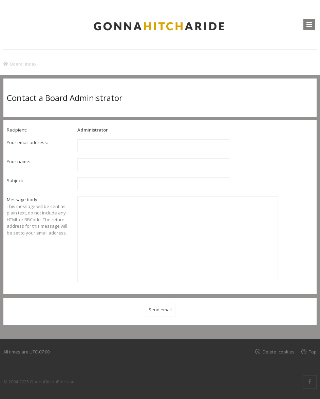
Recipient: (17, 130)
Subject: (15, 180)
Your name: (18, 161)
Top (313, 351)
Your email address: (27, 142)
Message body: (22, 199)
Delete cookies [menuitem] (279, 351)
